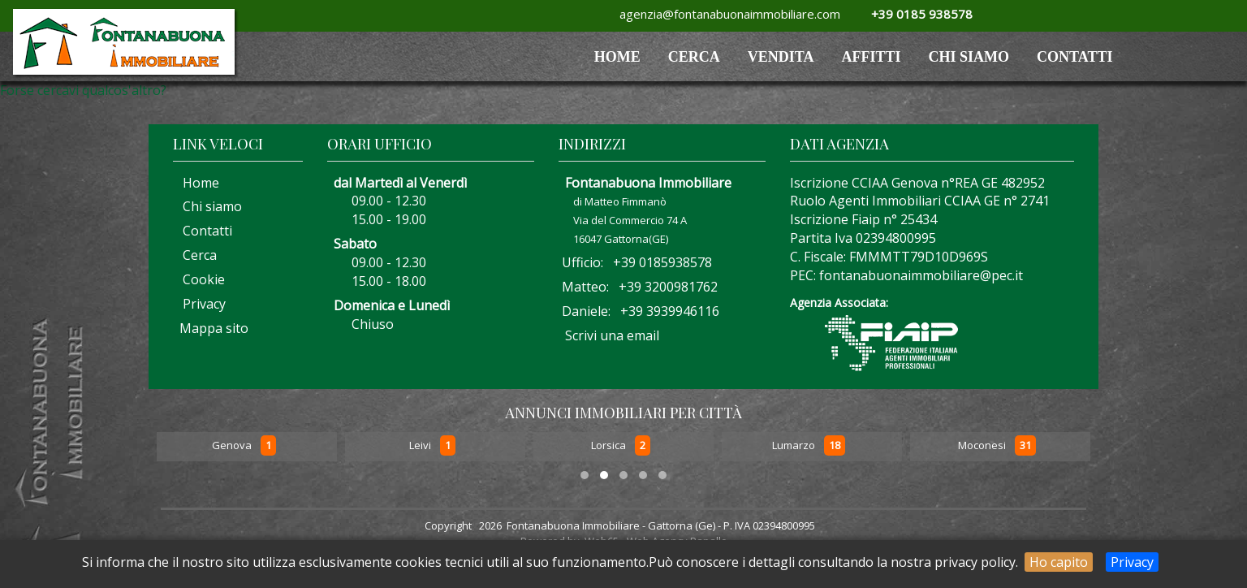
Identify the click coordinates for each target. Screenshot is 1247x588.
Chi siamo (969, 57)
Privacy (1132, 562)
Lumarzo (795, 446)
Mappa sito (212, 328)
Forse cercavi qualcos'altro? (83, 90)
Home (196, 183)
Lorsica (609, 446)
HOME (617, 57)
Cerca (694, 57)
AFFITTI (871, 57)
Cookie (199, 279)
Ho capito (1058, 562)
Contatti (1074, 57)
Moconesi (983, 446)
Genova (233, 446)
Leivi (421, 446)
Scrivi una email (612, 335)
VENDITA (781, 57)
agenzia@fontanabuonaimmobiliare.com (726, 13)
